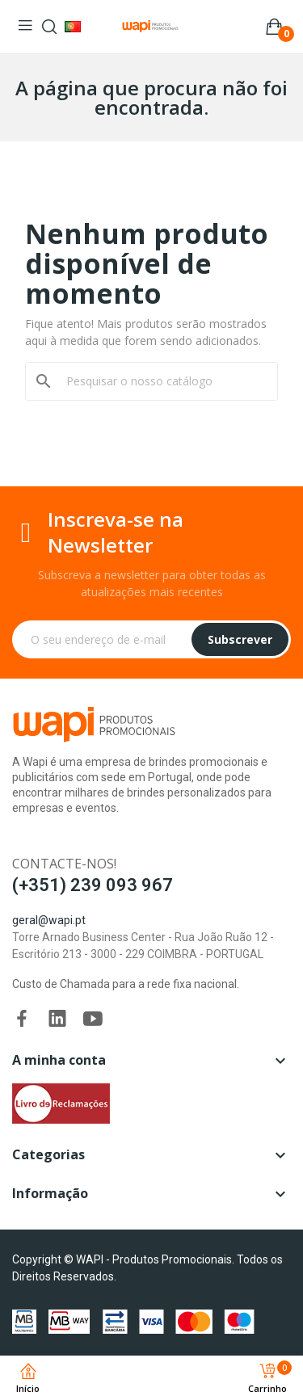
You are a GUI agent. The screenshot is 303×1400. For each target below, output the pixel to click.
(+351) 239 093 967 (92, 885)
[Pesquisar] (161, 381)
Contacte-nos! (64, 863)
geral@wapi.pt (49, 920)
